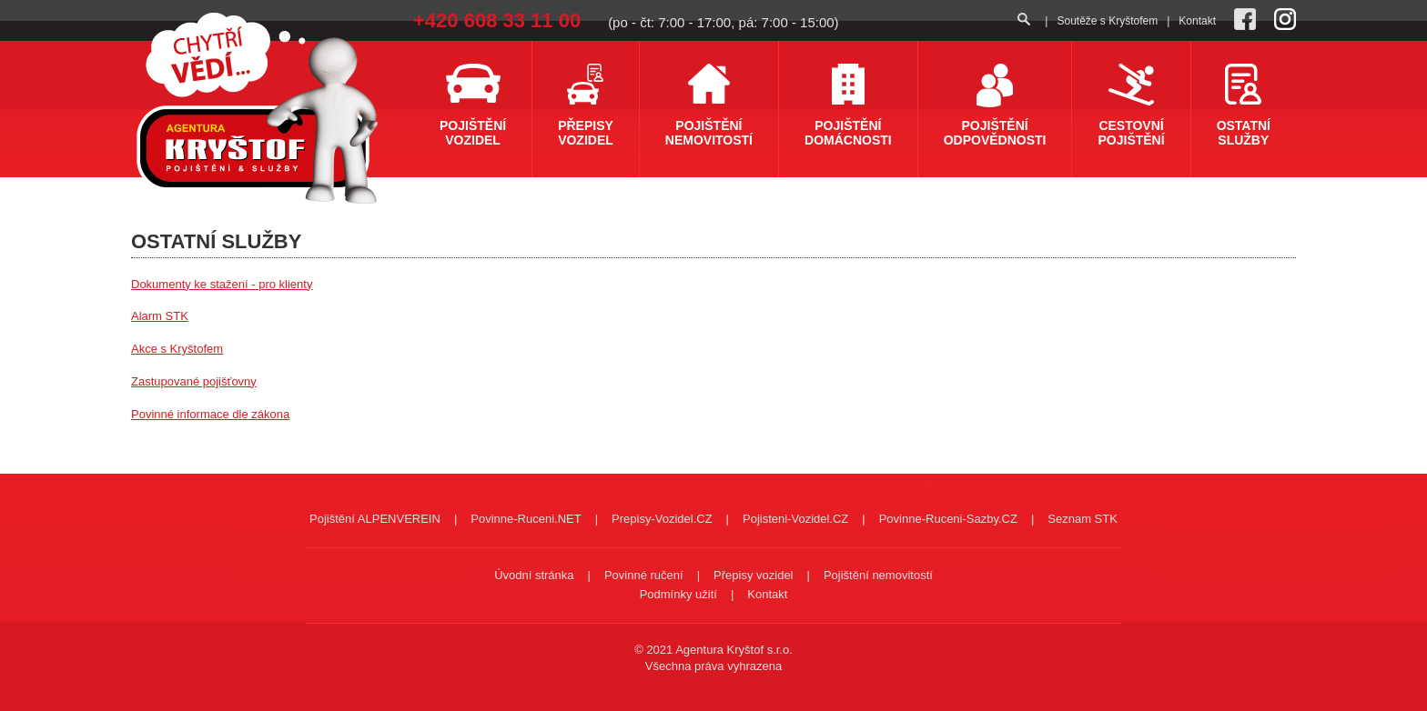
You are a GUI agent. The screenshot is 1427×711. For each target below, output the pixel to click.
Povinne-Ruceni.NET (526, 519)
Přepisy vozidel (585, 132)
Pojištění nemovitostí (709, 132)
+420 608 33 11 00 (497, 20)
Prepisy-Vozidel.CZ (662, 519)
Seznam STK (1082, 519)
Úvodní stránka (533, 575)
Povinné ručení (643, 575)
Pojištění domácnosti (848, 132)
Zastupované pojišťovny (194, 381)
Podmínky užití (678, 594)
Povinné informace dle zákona (210, 414)
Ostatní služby (1243, 132)
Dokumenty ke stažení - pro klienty (221, 284)
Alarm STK (159, 316)
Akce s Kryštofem (177, 349)
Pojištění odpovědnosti (995, 132)
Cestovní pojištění (1131, 132)
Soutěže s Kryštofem (1107, 21)
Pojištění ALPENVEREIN (374, 519)
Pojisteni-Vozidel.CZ (795, 519)
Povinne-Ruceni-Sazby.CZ (948, 519)
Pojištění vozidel (473, 132)
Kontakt (1197, 21)
